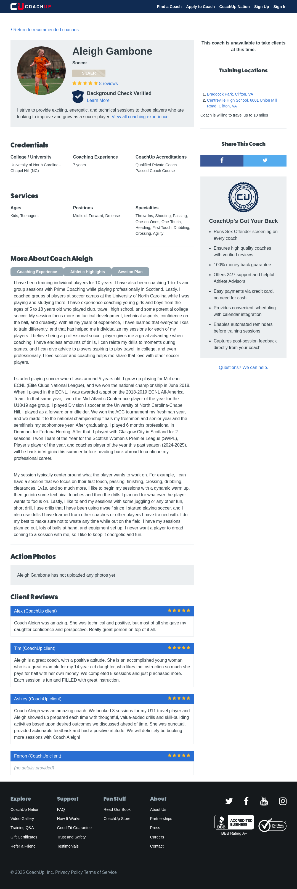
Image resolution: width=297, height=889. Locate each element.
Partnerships (161, 818)
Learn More (98, 100)
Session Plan (130, 272)
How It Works (68, 818)
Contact (157, 846)
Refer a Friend (23, 846)
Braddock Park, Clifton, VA (230, 94)
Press (155, 827)
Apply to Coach (200, 6)
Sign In (280, 6)
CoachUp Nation (234, 6)
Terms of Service (100, 872)
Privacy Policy (69, 872)
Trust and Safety (71, 837)
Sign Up (261, 6)
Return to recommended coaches (44, 29)
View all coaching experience (140, 116)
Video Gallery (22, 818)
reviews (108, 83)
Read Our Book (117, 809)
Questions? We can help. (243, 367)
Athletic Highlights (87, 272)
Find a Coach (169, 6)
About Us (158, 809)
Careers (157, 837)
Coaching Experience (37, 272)
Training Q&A (22, 827)
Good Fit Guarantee (74, 827)
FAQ (61, 809)
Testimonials (68, 846)
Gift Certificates (23, 837)
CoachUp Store (117, 818)
